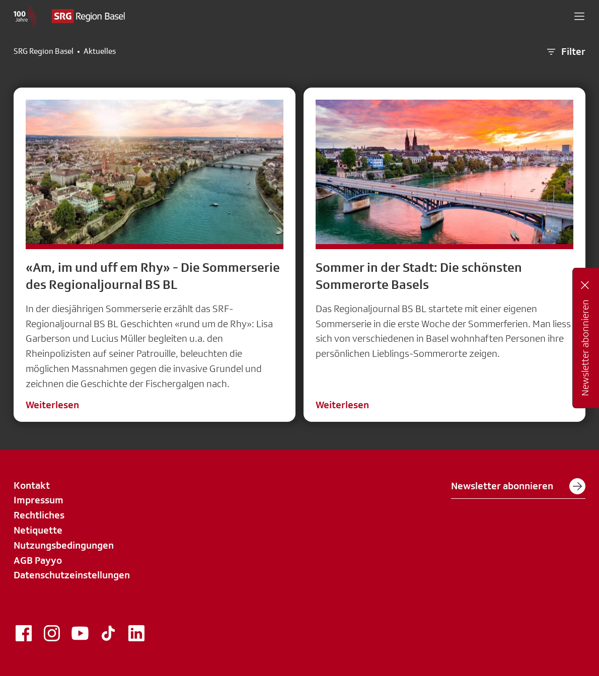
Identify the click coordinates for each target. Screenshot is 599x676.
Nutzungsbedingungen (64, 545)
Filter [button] (565, 52)
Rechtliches (39, 514)
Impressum (38, 499)
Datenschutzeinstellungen (72, 574)
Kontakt (32, 485)
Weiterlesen (52, 405)
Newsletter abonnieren (518, 486)
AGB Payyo (38, 560)
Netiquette (38, 530)
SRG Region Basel (43, 51)
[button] (579, 16)
